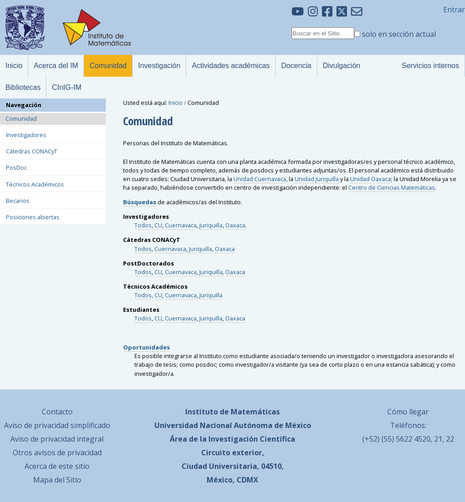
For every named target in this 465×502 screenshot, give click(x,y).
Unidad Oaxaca (370, 179)
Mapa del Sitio (57, 480)
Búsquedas (139, 202)
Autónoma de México (272, 425)
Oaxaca (235, 225)
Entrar (454, 10)
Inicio (175, 102)
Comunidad (21, 118)
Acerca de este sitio (57, 466)
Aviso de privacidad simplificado (57, 425)
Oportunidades (146, 347)
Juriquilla (211, 225)
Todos (143, 225)
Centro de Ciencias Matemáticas (391, 187)
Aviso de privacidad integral (57, 439)
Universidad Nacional (193, 425)
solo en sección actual (399, 34)
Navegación (23, 105)
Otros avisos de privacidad (57, 453)
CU (158, 225)
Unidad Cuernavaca (259, 179)
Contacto (57, 412)
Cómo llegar (408, 412)
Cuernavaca (181, 225)
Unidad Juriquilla (317, 179)
